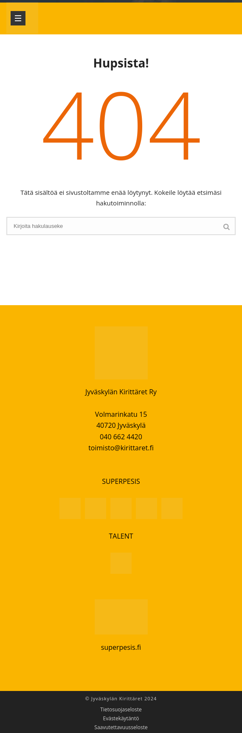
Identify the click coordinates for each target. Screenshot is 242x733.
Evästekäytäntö (121, 718)
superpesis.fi (121, 647)
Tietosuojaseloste (120, 709)
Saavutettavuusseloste (120, 727)
